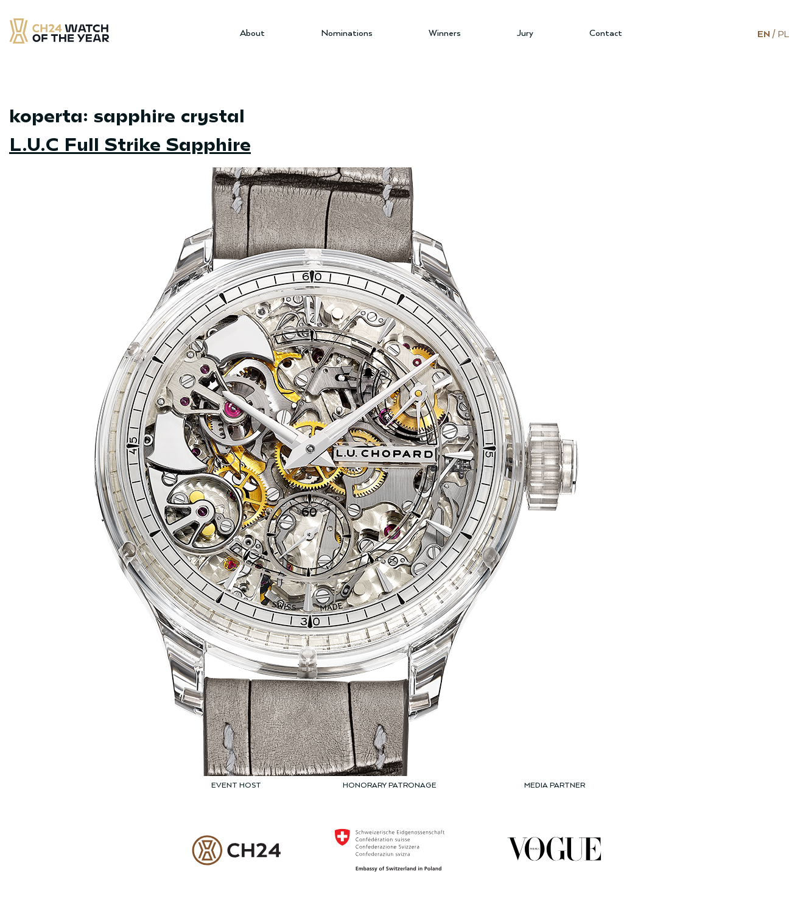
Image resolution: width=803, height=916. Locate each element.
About (252, 33)
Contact (605, 33)
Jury (525, 33)
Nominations (347, 33)
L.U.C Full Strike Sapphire (130, 143)
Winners (445, 33)
